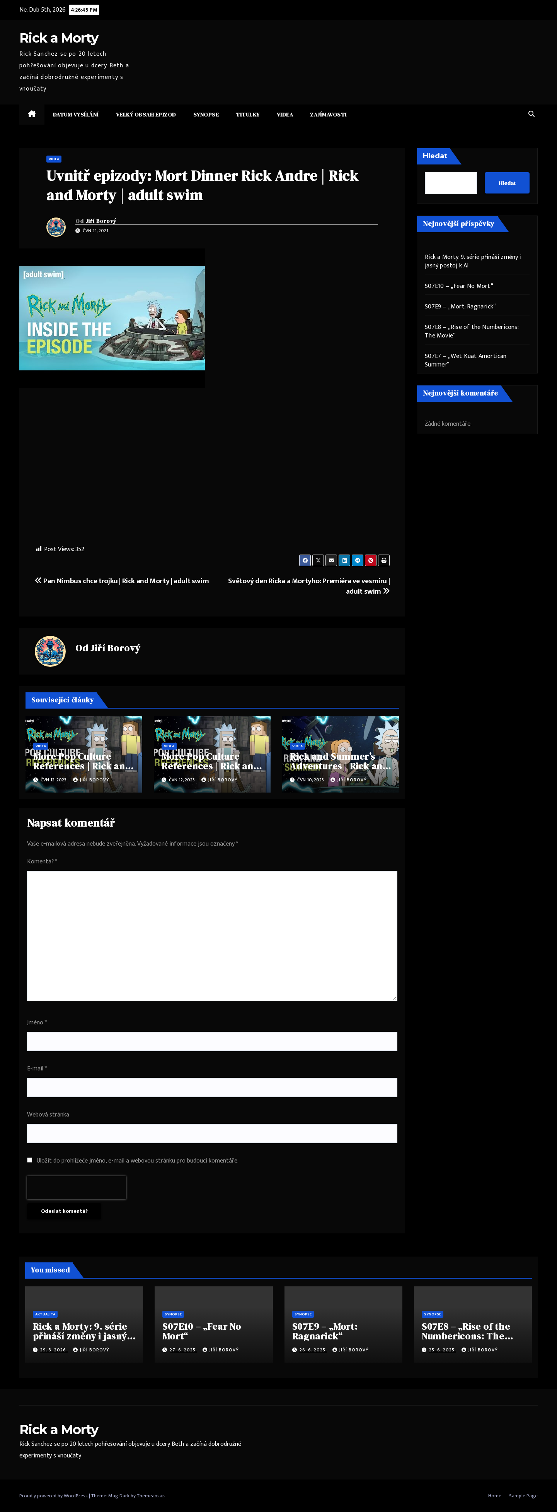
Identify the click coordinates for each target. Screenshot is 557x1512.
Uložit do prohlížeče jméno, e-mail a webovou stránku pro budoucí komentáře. (137, 1161)
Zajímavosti (328, 114)
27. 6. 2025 (183, 1350)
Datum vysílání (76, 114)
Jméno (37, 1022)
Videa (285, 114)
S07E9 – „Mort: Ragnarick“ (460, 306)
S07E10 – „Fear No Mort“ (459, 286)
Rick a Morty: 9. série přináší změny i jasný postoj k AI (473, 261)
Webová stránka (48, 1115)
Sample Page (523, 1495)
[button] (531, 114)
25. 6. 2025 (442, 1350)
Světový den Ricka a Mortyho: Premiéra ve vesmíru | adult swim (309, 586)
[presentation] (76, 1187)
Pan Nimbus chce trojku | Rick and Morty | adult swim (122, 581)
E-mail (37, 1068)
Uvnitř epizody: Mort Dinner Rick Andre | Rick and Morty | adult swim (202, 185)
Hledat (435, 156)
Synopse (206, 114)
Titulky (248, 114)
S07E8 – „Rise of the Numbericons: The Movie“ (471, 331)
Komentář (42, 861)
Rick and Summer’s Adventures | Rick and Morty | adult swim (339, 766)
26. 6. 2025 (313, 1350)
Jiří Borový (101, 220)
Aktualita (45, 1314)
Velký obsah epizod (146, 114)
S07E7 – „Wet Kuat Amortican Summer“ (465, 360)
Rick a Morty (58, 38)
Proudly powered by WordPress (54, 1495)
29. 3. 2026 (54, 1350)
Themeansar (150, 1495)
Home (494, 1495)
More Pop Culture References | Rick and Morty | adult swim (82, 766)
